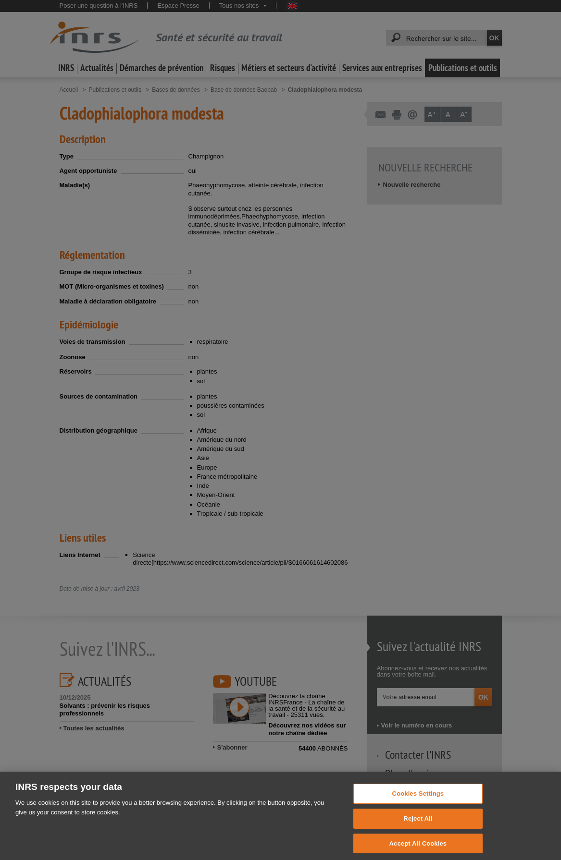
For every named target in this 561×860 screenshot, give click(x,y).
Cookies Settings (418, 800)
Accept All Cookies (418, 849)
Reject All (417, 825)
